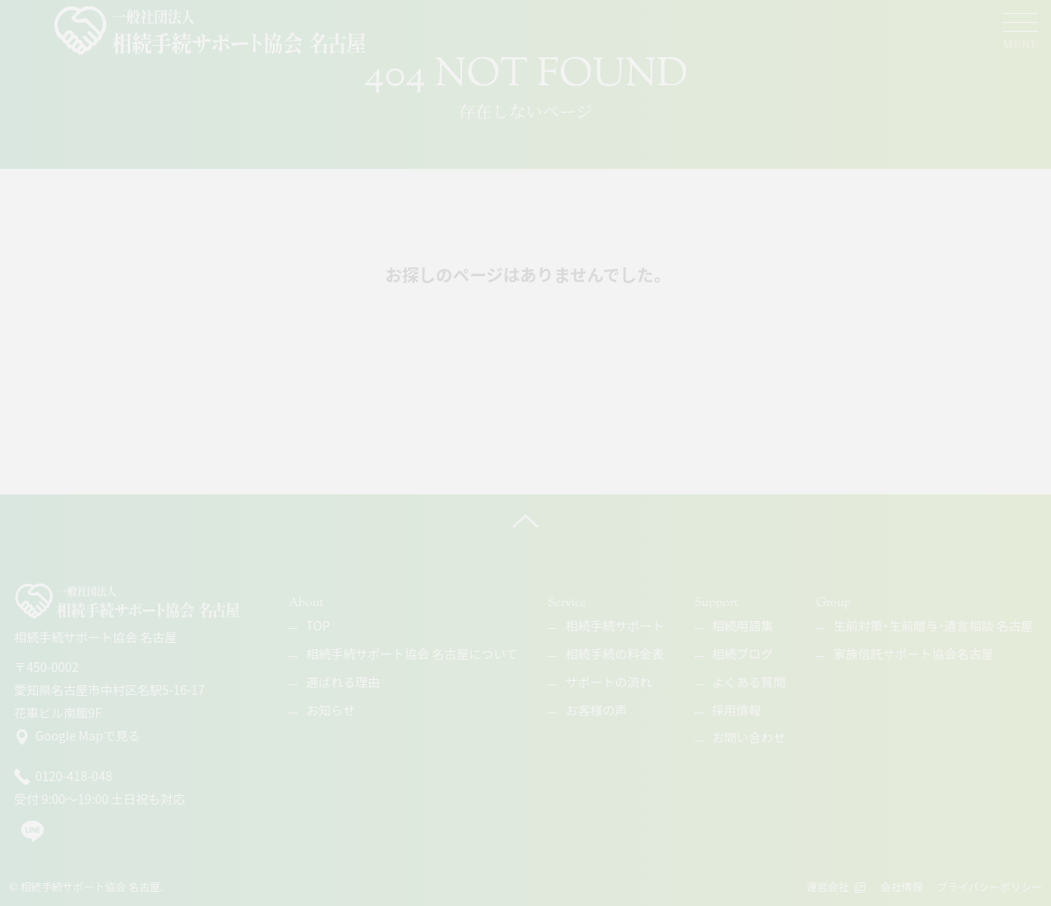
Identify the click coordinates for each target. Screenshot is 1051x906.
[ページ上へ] (525, 520)
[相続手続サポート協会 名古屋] (212, 30)
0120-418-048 (63, 777)
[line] (32, 838)
